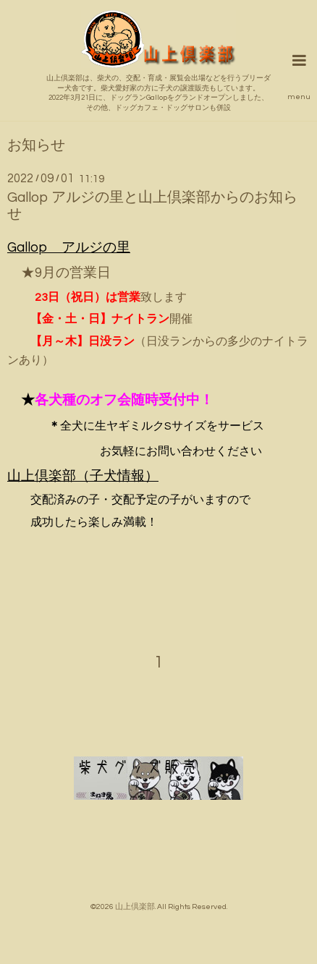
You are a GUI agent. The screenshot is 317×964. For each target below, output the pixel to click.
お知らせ (36, 146)
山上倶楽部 (135, 906)
